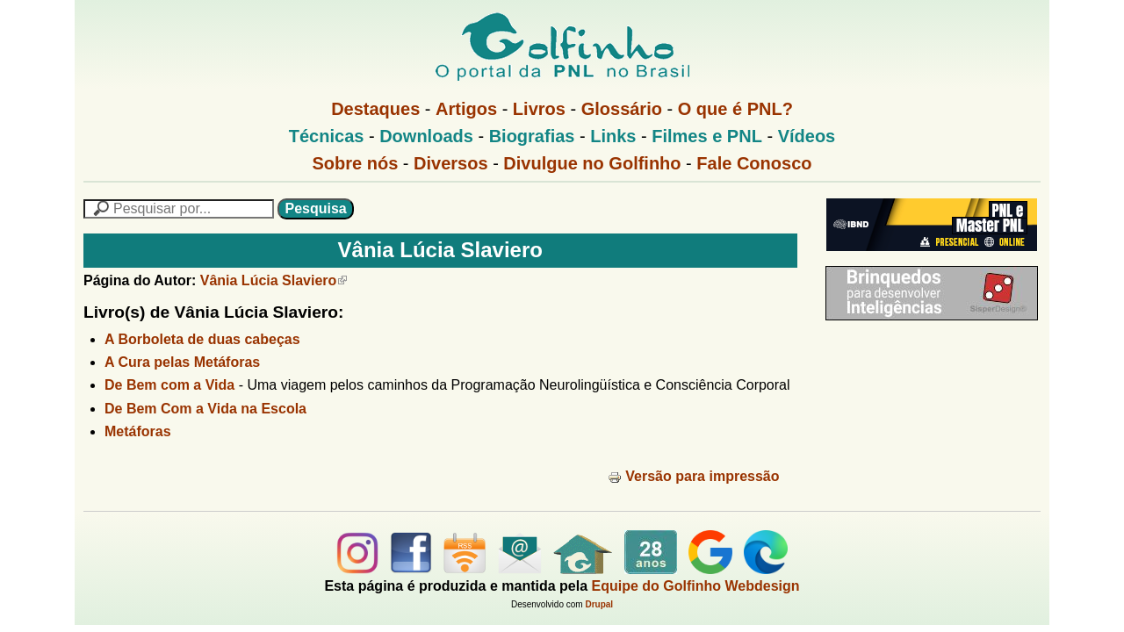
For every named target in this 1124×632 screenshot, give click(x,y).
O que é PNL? (735, 108)
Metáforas (137, 431)
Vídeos (807, 136)
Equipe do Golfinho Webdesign (696, 585)
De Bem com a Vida (169, 384)
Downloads (426, 136)
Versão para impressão (693, 476)
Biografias (532, 136)
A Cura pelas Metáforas (182, 362)
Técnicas (326, 136)
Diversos (451, 163)
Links (613, 136)
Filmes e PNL (707, 136)
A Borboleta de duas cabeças (202, 339)
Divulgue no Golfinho (592, 163)
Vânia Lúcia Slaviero (274, 280)
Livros (539, 108)
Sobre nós (356, 163)
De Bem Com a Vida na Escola (205, 408)
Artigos (466, 108)
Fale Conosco (753, 163)
